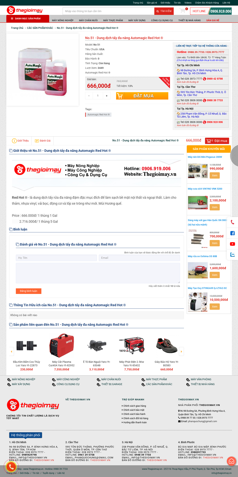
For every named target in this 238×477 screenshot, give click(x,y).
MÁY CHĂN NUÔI (88, 20)
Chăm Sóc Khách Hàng (207, 2)
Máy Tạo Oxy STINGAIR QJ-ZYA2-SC (207, 288)
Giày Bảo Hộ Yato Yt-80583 (167, 363)
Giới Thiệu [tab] (20, 140)
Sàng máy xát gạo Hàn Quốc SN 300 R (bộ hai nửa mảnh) (208, 222)
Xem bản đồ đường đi (187, 82)
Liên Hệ (226, 2)
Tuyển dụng (48, 473)
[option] (26, 351)
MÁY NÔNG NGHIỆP (62, 20)
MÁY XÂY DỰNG (137, 20)
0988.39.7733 (196, 52)
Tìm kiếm (164, 11)
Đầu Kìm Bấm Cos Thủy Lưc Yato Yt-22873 (26, 363)
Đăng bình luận (28, 290)
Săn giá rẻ (152, 2)
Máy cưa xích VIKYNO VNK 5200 (205, 188)
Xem (214, 175)
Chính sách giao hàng (134, 406)
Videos (188, 2)
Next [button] (181, 349)
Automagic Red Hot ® (99, 114)
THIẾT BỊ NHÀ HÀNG (189, 20)
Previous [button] (11, 349)
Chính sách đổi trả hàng (135, 418)
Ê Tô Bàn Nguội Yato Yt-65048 (96, 363)
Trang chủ (138, 2)
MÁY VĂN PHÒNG (201, 379)
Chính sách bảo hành (134, 414)
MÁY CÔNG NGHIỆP (68, 379)
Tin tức (177, 2)
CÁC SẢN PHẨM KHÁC (159, 384)
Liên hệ (60, 473)
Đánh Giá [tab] (42, 140)
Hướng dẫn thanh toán (135, 422)
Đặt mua (144, 95)
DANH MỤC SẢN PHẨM (25, 18)
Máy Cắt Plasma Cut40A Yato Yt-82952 (62, 363)
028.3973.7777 (215, 52)
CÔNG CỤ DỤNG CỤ (162, 20)
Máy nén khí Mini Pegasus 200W (205, 157)
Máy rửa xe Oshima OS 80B (202, 256)
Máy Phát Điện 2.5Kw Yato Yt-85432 (131, 363)
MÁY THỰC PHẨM (113, 20)
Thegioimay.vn (44, 460)
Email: (199, 421)
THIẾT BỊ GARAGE (111, 384)
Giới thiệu (165, 2)
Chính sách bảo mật (133, 410)
